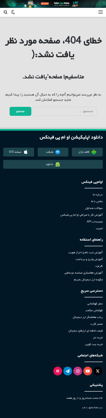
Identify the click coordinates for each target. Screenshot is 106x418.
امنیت (99, 228)
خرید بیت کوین (94, 344)
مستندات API (95, 221)
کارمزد (99, 266)
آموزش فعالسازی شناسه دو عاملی (83, 273)
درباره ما (98, 194)
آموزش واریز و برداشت (89, 259)
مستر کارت (96, 324)
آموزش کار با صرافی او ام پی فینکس (81, 215)
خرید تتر (98, 337)
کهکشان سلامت (94, 310)
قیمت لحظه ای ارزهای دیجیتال (85, 330)
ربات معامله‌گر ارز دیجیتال (88, 317)
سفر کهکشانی (95, 303)
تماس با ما (97, 201)
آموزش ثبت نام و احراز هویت (85, 252)
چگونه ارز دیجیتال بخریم (88, 279)
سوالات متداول (94, 208)
